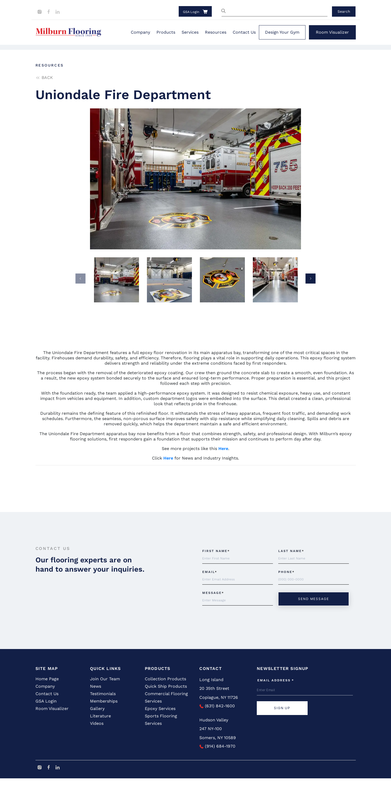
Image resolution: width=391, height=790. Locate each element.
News (95, 697)
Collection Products (165, 690)
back (44, 77)
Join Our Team (105, 690)
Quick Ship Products (166, 697)
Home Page (47, 690)
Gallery (97, 720)
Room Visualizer (332, 32)
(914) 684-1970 (217, 757)
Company (140, 32)
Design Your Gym (282, 32)
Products (165, 32)
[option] (195, 178)
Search (344, 11)
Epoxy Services (160, 720)
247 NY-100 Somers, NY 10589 (217, 745)
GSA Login (191, 12)
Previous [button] (80, 278)
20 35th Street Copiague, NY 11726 (218, 705)
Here (223, 448)
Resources (215, 32)
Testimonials (103, 705)
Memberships (104, 712)
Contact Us (244, 32)
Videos (97, 735)
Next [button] (310, 278)
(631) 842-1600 (217, 717)
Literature (100, 727)
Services (190, 32)
